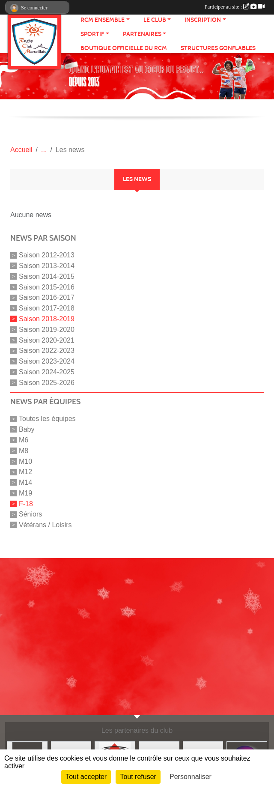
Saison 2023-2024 (46, 361)
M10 (25, 461)
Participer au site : (235, 7)
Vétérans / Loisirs (45, 524)
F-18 (26, 503)
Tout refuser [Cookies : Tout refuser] (138, 776)
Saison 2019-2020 (46, 329)
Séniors (30, 514)
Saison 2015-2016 (46, 286)
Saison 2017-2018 (46, 308)
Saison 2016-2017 (46, 297)
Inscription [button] (203, 20)
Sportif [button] (92, 34)
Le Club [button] (154, 20)
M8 (23, 450)
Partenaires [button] (142, 34)
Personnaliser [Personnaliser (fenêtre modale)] (190, 776)
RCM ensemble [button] (102, 20)
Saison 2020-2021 (46, 339)
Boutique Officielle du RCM (123, 48)
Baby (26, 429)
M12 (25, 471)
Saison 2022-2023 (46, 350)
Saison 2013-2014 (46, 265)
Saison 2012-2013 (46, 255)
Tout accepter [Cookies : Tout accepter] (86, 776)
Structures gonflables (218, 48)
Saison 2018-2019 (46, 318)
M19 (25, 493)
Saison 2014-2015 (46, 276)
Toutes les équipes (47, 418)
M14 (25, 482)
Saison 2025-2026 (46, 382)
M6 (23, 440)
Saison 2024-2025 (46, 372)
